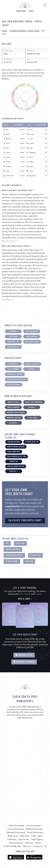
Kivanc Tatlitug (32, 363)
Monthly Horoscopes (16, 832)
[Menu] (45, 5)
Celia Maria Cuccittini (16, 456)
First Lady (20, 543)
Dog (7, 543)
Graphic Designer (13, 549)
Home (4, 31)
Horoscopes (21, 11)
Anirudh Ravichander (16, 412)
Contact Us (38, 846)
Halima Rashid (14, 441)
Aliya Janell (33, 417)
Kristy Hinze (13, 402)
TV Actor (29, 561)
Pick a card (25, 599)
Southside (13, 336)
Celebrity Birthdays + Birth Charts (24, 31)
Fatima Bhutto (31, 441)
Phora (31, 369)
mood (27, 594)
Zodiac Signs (36, 836)
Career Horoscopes (15, 829)
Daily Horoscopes (16, 825)
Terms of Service (16, 843)
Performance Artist (14, 555)
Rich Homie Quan (32, 341)
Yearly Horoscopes (35, 832)
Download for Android (24, 661)
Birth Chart (13, 836)
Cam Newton (31, 336)
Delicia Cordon (32, 331)
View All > (13, 471)
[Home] (25, 5)
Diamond (13, 331)
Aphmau (31, 407)
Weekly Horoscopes (34, 829)
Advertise (29, 843)
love (21, 594)
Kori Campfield (13, 451)
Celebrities (11, 839)
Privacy (38, 843)
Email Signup (37, 839)
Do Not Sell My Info (12, 846)
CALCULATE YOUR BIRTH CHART (25, 520)
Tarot (31, 11)
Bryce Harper (13, 407)
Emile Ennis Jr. (13, 347)
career (38, 594)
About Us (27, 846)
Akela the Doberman (34, 402)
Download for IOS (24, 655)
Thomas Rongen (13, 384)
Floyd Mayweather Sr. (16, 379)
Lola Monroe (13, 369)
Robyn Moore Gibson (16, 446)
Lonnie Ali (13, 461)
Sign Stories (23, 839)
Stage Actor (35, 555)
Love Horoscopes (33, 825)
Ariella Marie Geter (15, 466)
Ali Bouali (13, 422)
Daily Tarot (24, 836)
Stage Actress (12, 561)
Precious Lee (13, 341)
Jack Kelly (13, 363)
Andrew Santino (14, 417)
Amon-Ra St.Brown (15, 374)
